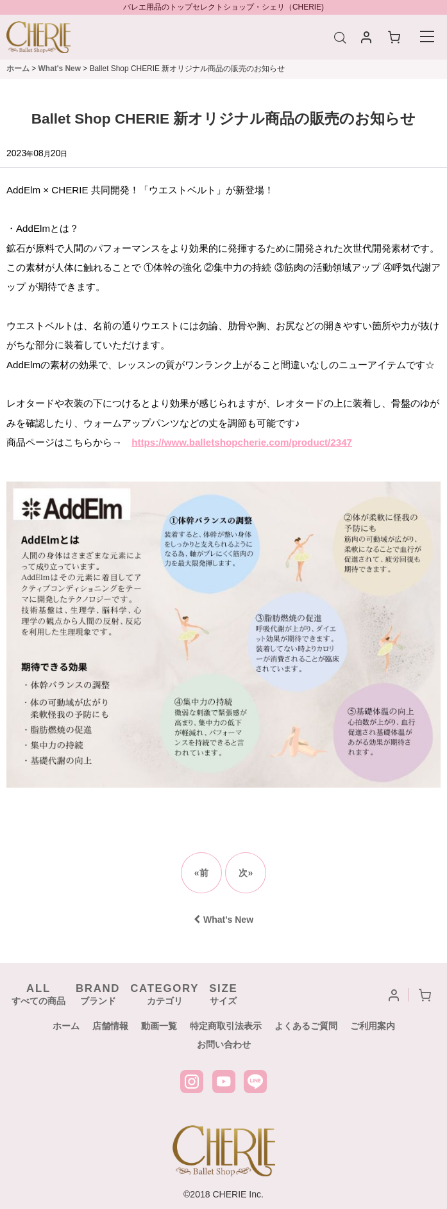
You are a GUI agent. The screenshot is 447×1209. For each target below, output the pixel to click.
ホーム (66, 1026)
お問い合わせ (224, 1044)
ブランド (98, 994)
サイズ (223, 994)
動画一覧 (159, 1026)
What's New (223, 919)
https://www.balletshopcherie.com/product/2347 (241, 442)
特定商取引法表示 (226, 1026)
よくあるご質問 (305, 1026)
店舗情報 (110, 1026)
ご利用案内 (372, 1026)
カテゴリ (164, 994)
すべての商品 (38, 994)
